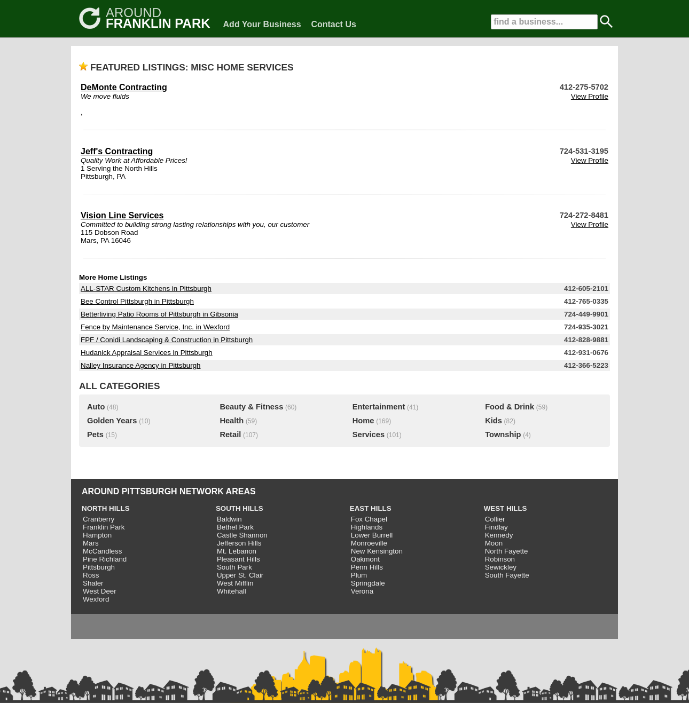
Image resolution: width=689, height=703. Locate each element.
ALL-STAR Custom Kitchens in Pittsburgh (146, 289)
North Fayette (506, 551)
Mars (91, 543)
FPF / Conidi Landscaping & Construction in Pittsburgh (167, 340)
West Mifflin (235, 583)
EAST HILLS (371, 508)
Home (363, 420)
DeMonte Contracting (124, 87)
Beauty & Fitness (251, 406)
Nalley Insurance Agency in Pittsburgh (140, 365)
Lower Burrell (372, 535)
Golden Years (112, 420)
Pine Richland (105, 559)
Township (503, 434)
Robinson (500, 559)
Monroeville (369, 543)
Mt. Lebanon (236, 551)
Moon (494, 543)
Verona (362, 591)
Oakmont (365, 559)
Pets (95, 434)
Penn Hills (367, 567)
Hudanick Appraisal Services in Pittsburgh (147, 353)
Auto (96, 406)
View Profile (589, 96)
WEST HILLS (505, 508)
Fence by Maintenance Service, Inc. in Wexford (155, 327)
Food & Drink (509, 406)
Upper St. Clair (240, 575)
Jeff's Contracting (117, 151)
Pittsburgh (99, 567)
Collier (495, 519)
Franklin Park (104, 527)
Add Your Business (262, 24)
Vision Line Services (122, 215)
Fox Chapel (369, 519)
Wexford (96, 599)
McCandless (102, 551)
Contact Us (333, 24)
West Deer (99, 591)
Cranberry (98, 519)
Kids (493, 420)
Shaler (93, 583)
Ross (91, 575)
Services (369, 434)
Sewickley (500, 567)
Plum (359, 575)
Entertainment (379, 406)
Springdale (368, 583)
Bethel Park (235, 527)
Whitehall (231, 591)
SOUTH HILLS (239, 508)
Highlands (366, 527)
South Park (234, 567)
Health (232, 420)
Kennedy (499, 535)
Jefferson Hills (239, 543)
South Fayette (507, 575)
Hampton (97, 535)
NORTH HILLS (106, 508)
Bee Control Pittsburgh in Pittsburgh (137, 301)
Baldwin (229, 519)
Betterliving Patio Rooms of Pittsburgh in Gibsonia (159, 314)
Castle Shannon (242, 535)
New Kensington (377, 551)
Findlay (496, 527)
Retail (230, 434)
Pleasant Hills (238, 559)
